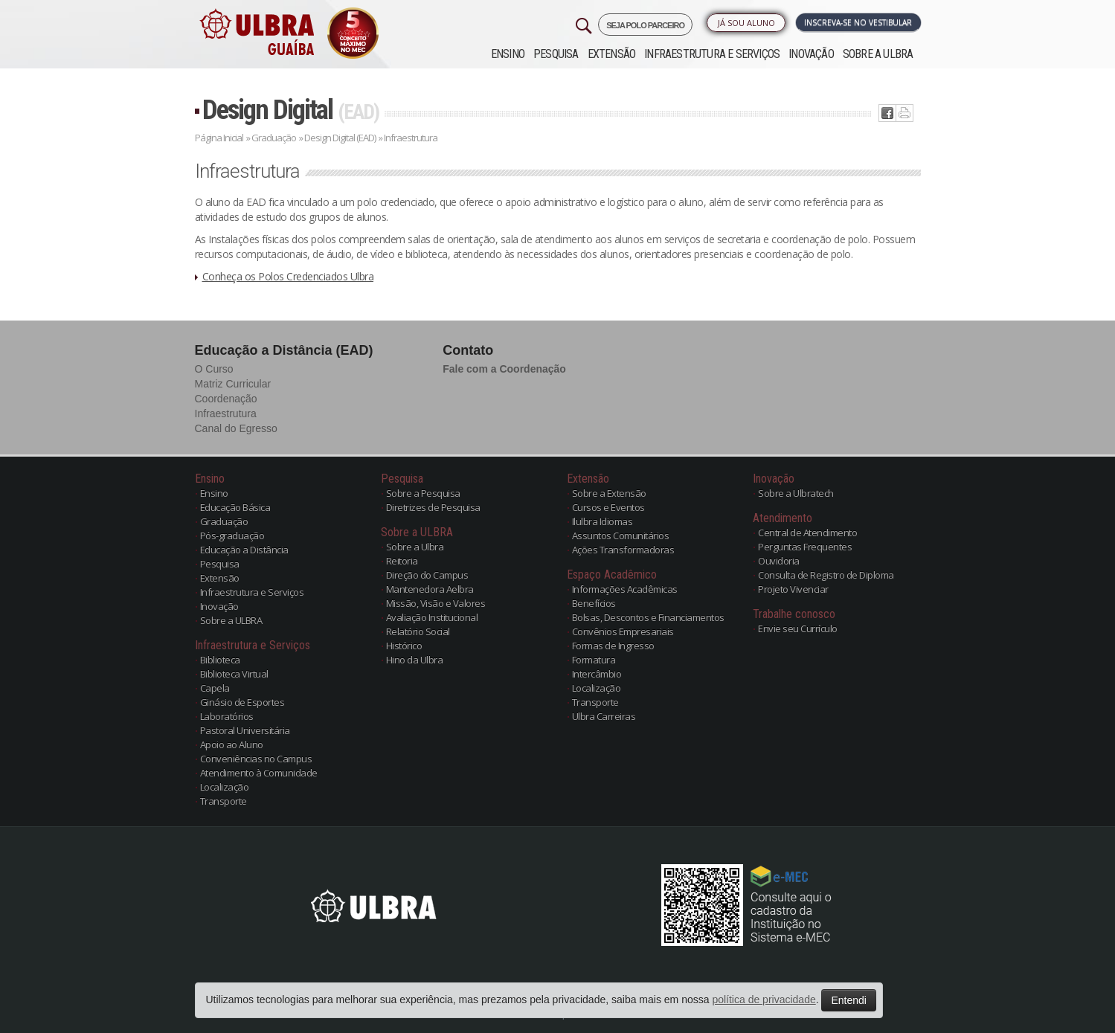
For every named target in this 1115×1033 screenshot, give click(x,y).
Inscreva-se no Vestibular (858, 22)
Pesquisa (556, 54)
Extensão (612, 54)
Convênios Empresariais (623, 631)
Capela (215, 688)
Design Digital (290, 110)
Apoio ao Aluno (231, 744)
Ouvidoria (779, 560)
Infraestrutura (226, 413)
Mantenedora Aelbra (430, 589)
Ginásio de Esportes (242, 702)
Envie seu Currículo (798, 628)
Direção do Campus (427, 575)
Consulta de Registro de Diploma (826, 575)
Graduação (273, 137)
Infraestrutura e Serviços (712, 54)
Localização (224, 787)
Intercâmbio (597, 673)
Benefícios (594, 603)
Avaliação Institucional (432, 617)
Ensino (507, 54)
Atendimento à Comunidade (259, 772)
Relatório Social (418, 631)
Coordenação (226, 399)
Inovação (811, 54)
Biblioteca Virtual (234, 673)
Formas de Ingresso (613, 645)
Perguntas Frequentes (805, 546)
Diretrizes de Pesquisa (433, 507)
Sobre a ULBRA (878, 54)
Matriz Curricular (233, 384)
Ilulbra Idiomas (602, 521)
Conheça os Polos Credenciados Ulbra (288, 276)
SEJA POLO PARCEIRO (645, 25)
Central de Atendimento (807, 532)
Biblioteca (220, 659)
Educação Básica (235, 507)
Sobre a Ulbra (415, 546)
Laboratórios (227, 716)
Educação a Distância (244, 549)
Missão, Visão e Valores (436, 603)
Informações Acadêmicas (625, 589)
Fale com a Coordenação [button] (504, 369)
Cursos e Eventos (608, 507)
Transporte (223, 801)
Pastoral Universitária (245, 730)
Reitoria (402, 560)
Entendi (848, 1000)
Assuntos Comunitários (620, 535)
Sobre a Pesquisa (423, 493)
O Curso (214, 369)
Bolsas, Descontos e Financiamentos (648, 617)
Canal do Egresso (236, 428)
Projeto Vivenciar (793, 589)
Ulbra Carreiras (604, 716)
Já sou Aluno (746, 22)
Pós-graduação (232, 535)
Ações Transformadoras (623, 549)
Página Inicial (219, 137)
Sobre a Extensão (609, 493)
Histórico (404, 645)
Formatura (594, 659)
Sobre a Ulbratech (796, 493)
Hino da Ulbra (414, 659)
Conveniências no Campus (256, 758)
